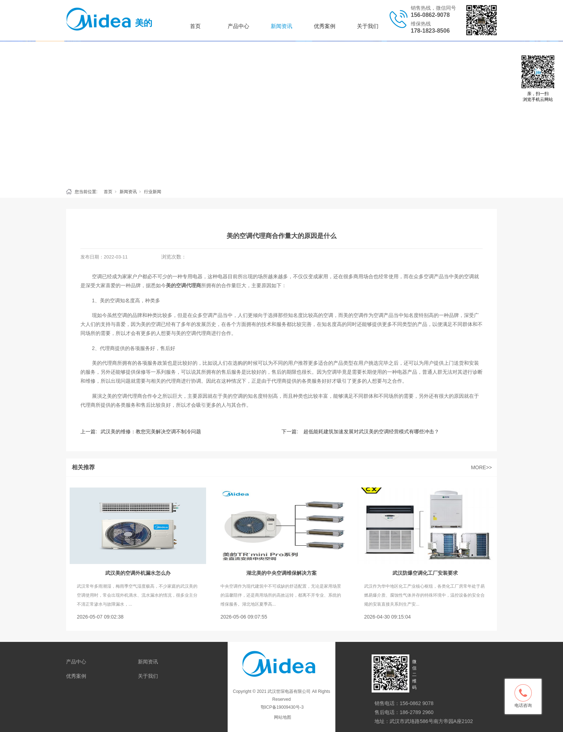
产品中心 (238, 26)
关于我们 (367, 26)
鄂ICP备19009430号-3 (281, 707)
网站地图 (282, 717)
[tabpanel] (281, 113)
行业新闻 (152, 191)
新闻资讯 (281, 26)
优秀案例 (324, 26)
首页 (195, 26)
